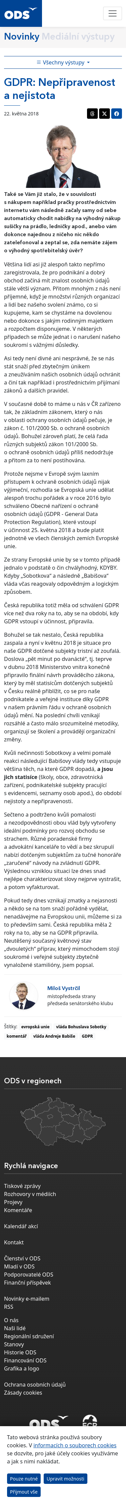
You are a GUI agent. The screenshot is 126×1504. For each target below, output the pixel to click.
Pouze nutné (24, 1478)
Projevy (13, 1202)
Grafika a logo (21, 1368)
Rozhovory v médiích (30, 1194)
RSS (8, 1306)
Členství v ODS (22, 1258)
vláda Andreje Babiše (54, 1036)
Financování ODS (25, 1360)
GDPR (87, 1036)
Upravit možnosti (65, 1478)
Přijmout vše (24, 1492)
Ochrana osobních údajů (35, 1384)
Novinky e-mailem (26, 1298)
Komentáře (18, 1210)
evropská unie (35, 1027)
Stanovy (14, 1344)
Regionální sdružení (29, 1336)
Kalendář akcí (21, 1226)
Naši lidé (15, 1328)
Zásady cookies (23, 1392)
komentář (17, 1036)
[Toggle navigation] (112, 13)
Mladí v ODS (19, 1266)
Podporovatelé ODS (28, 1274)
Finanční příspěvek (27, 1282)
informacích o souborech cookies (74, 1445)
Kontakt (14, 1242)
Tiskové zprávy (22, 1186)
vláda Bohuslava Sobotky (81, 1027)
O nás (11, 1320)
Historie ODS (20, 1352)
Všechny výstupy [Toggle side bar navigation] (61, 62)
